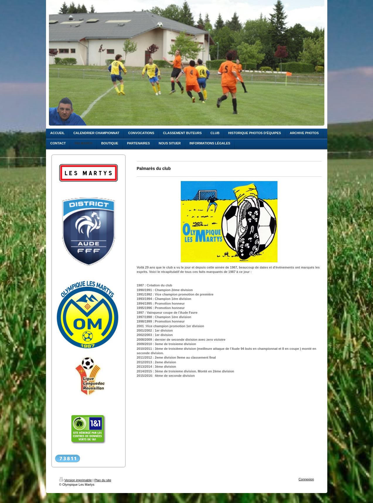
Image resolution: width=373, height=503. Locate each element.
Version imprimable (75, 480)
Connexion (306, 479)
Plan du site (102, 480)
